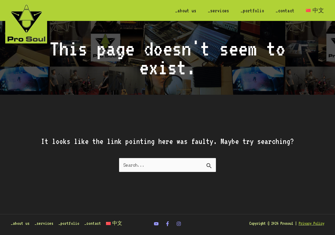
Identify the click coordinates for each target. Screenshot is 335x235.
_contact (285, 10)
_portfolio (252, 10)
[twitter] (156, 223)
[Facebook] (167, 223)
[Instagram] (178, 223)
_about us (185, 10)
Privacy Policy (311, 223)
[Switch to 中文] (315, 10)
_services (218, 10)
